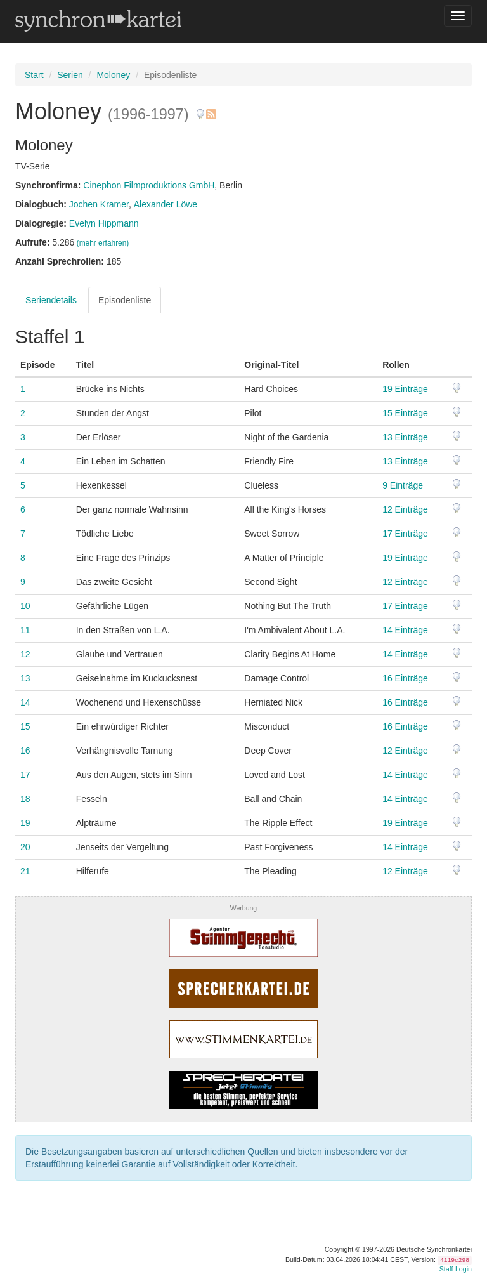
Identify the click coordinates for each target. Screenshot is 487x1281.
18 (25, 799)
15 (25, 726)
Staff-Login (455, 1269)
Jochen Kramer (99, 204)
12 (25, 654)
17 (25, 775)
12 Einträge (405, 509)
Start (34, 75)
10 (25, 606)
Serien (69, 75)
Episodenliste (124, 300)
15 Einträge (405, 413)
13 (25, 678)
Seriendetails (51, 300)
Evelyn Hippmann (104, 223)
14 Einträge (405, 630)
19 (25, 823)
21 (25, 871)
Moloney (113, 75)
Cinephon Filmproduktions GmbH (148, 185)
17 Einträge (405, 534)
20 (25, 847)
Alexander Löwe (165, 204)
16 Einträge (405, 678)
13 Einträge (405, 437)
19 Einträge (405, 389)
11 (25, 630)
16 (25, 751)
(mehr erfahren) (103, 243)
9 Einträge (402, 485)
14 (25, 702)
